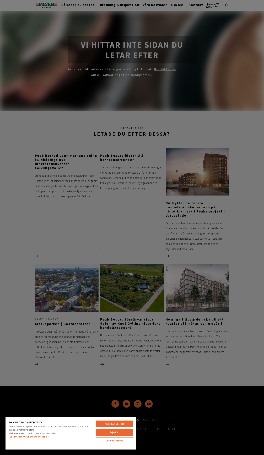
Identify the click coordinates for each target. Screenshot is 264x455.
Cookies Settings (114, 440)
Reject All (114, 432)
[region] (71, 433)
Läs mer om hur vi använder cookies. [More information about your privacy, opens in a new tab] (29, 436)
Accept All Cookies (114, 423)
